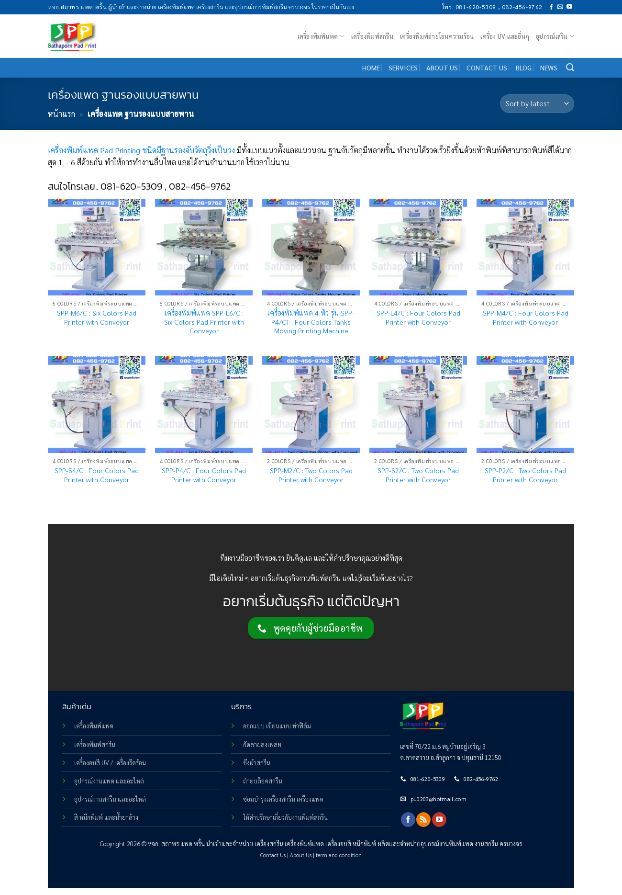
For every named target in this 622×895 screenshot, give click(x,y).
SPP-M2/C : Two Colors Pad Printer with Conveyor (311, 475)
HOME (371, 67)
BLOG (524, 67)
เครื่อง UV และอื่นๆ (504, 36)
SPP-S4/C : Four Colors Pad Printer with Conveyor (97, 475)
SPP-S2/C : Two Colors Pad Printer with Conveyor (418, 475)
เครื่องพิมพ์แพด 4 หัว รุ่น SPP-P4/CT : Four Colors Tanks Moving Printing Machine (311, 321)
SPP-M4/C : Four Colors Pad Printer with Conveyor (525, 317)
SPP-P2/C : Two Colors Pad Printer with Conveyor (525, 475)
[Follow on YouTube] (569, 7)
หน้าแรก (61, 114)
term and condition (339, 855)
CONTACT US (486, 67)
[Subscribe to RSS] (423, 819)
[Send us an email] (560, 7)
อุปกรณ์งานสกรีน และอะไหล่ (110, 799)
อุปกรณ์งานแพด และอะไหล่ (109, 781)
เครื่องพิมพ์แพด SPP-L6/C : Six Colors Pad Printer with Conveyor (204, 321)
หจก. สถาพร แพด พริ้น (176, 843)
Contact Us (273, 855)
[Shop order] (537, 103)
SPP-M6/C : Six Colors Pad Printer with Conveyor (96, 317)
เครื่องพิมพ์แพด (321, 36)
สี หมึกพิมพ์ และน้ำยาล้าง (106, 817)
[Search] (570, 68)
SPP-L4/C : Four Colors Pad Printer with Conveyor (418, 317)
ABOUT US (442, 67)
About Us (300, 855)
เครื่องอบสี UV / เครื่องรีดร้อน (110, 763)
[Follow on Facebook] (551, 7)
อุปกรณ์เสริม (555, 36)
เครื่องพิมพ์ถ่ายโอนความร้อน (437, 36)
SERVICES (403, 67)
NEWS (548, 67)
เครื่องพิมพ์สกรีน (372, 36)
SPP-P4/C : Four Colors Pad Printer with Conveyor (204, 475)
